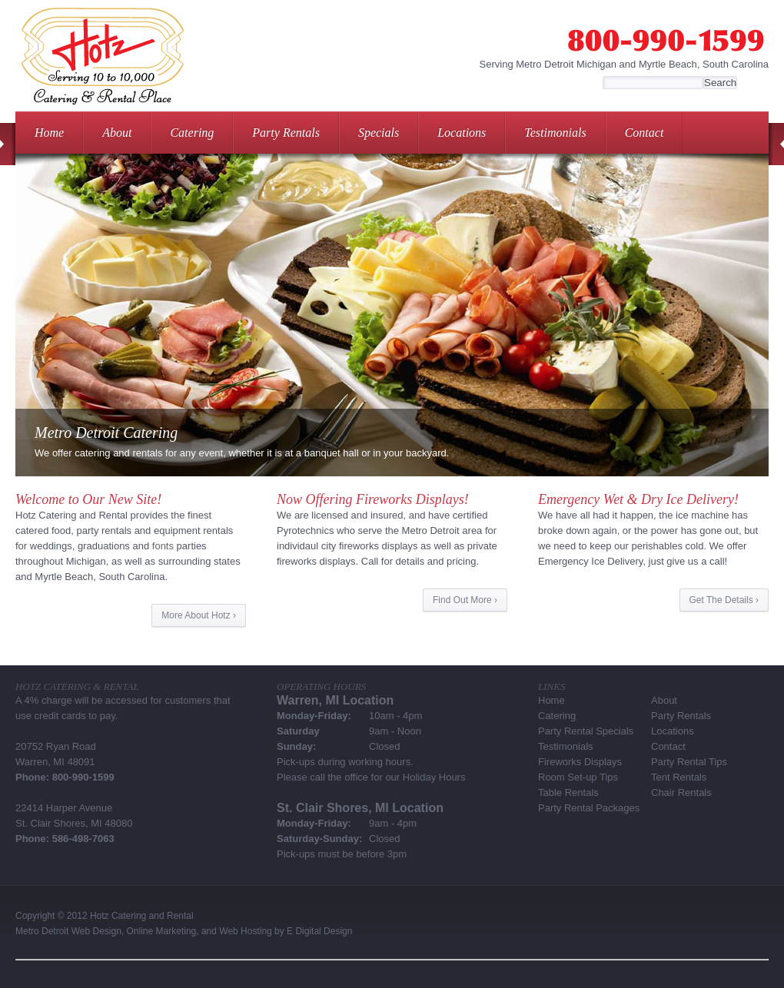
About (116, 132)
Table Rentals (568, 792)
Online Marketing (162, 931)
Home (49, 132)
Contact (644, 132)
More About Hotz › (198, 615)
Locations (461, 132)
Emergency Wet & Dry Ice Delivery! (638, 499)
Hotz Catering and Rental (142, 915)
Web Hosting (245, 931)
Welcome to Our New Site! (88, 499)
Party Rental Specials (585, 731)
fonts (163, 546)
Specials (378, 132)
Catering (192, 132)
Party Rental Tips (689, 762)
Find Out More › (465, 600)
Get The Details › (724, 600)
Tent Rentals (678, 777)
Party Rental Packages (588, 808)
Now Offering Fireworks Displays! (373, 499)
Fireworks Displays (580, 762)
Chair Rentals (681, 792)
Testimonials (555, 132)
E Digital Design (319, 931)
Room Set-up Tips (578, 777)
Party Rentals (286, 132)
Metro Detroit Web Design (68, 931)
